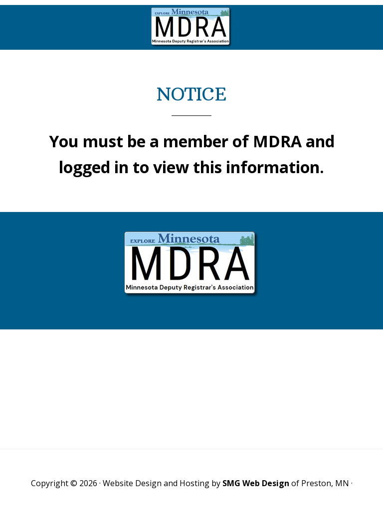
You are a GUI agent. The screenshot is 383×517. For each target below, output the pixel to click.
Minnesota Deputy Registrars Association (191, 27)
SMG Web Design (255, 483)
